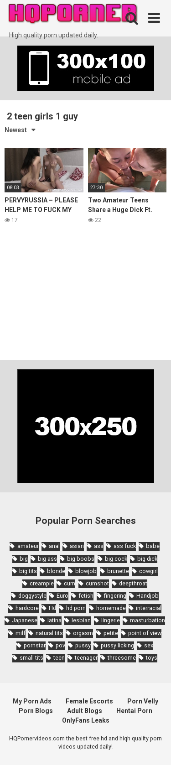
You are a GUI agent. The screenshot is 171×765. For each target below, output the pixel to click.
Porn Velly (142, 701)
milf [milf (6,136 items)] (21, 633)
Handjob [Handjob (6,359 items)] (147, 595)
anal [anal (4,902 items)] (54, 546)
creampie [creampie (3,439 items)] (42, 583)
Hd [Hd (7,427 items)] (52, 608)
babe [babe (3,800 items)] (153, 546)
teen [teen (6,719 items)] (59, 657)
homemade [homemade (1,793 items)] (111, 608)
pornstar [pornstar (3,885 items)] (35, 645)
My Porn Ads (32, 701)
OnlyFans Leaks (85, 720)
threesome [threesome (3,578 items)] (122, 657)
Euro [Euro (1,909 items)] (62, 595)
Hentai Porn (134, 710)
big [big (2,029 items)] (24, 558)
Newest (16, 130)
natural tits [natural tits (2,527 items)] (49, 633)
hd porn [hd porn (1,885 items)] (76, 608)
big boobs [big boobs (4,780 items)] (80, 558)
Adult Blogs (84, 710)
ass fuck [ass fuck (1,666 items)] (125, 546)
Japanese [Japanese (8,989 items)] (24, 620)
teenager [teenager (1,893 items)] (86, 657)
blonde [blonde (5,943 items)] (56, 571)
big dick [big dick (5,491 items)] (147, 558)
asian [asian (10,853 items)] (77, 546)
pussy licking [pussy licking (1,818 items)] (117, 645)
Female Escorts (89, 701)
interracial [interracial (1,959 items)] (148, 608)
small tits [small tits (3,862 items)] (31, 657)
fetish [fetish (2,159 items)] (85, 595)
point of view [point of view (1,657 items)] (144, 633)
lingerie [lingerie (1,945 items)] (110, 620)
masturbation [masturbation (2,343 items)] (147, 620)
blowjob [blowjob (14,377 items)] (86, 571)
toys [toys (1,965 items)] (151, 657)
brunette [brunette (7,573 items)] (118, 571)
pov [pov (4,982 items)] (60, 645)
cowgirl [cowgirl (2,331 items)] (148, 571)
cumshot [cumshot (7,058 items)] (97, 583)
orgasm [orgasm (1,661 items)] (83, 633)
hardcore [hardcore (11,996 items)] (27, 608)
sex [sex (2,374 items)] (148, 645)
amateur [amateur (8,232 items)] (28, 546)
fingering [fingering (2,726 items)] (115, 595)
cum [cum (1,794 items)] (69, 583)
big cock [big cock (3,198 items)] (116, 558)
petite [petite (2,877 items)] (111, 633)
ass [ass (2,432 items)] (99, 546)
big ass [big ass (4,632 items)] (47, 558)
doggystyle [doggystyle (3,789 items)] (32, 595)
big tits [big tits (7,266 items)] (28, 571)
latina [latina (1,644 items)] (54, 620)
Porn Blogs (36, 710)
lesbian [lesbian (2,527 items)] (81, 620)
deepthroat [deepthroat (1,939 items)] (133, 583)
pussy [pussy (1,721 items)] (83, 645)
